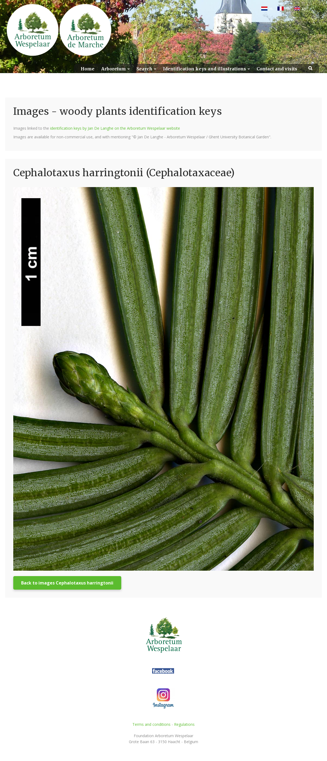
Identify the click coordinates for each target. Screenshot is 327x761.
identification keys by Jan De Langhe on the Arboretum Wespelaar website (115, 128)
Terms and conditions (151, 724)
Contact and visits (277, 68)
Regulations (184, 724)
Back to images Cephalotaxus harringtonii (67, 583)
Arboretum (113, 68)
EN (304, 8)
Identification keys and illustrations (204, 68)
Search (144, 68)
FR (288, 8)
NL (271, 8)
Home (87, 68)
